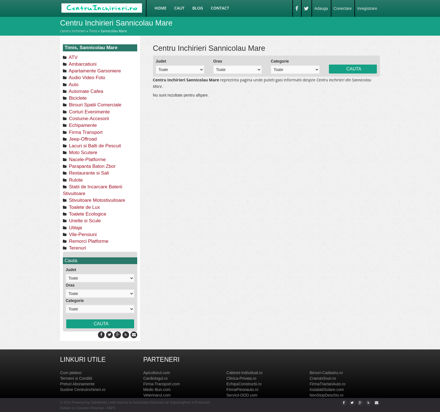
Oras (70, 285)
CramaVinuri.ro (323, 378)
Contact (220, 8)
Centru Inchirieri (73, 31)
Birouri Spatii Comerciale (95, 104)
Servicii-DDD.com (241, 395)
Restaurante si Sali (88, 173)
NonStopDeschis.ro (326, 395)
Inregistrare (367, 8)
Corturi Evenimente (89, 112)
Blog (197, 8)
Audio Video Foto (86, 77)
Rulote (75, 180)
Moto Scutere (82, 152)
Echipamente (82, 125)
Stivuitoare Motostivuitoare (96, 200)
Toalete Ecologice (87, 214)
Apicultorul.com (156, 372)
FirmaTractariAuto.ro (327, 384)
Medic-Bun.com (156, 389)
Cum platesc (71, 372)
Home (160, 8)
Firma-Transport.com (161, 384)
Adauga (321, 8)
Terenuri (77, 248)
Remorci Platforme (88, 241)
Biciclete (77, 98)
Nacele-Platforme (87, 159)
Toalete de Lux (84, 207)
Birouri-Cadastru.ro (326, 372)
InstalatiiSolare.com (327, 389)
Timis (93, 31)
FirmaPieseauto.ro (242, 389)
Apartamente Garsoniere (94, 71)
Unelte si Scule (84, 220)
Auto (73, 84)
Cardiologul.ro (155, 378)
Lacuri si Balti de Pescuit (94, 145)
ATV (73, 57)
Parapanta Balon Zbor (92, 166)
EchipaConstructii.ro (244, 384)
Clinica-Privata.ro (241, 378)
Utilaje (75, 227)
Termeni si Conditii (76, 378)
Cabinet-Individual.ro (244, 372)
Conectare (343, 8)
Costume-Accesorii (88, 118)
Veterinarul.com (156, 395)
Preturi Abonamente (77, 384)
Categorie (75, 300)
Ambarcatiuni (82, 64)
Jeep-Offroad (82, 139)
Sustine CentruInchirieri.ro (83, 389)
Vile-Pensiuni (82, 234)
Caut (179, 8)
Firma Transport (85, 132)
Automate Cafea (85, 91)
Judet (71, 269)
